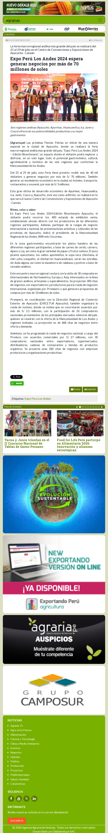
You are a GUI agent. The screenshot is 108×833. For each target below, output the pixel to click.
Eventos (15, 748)
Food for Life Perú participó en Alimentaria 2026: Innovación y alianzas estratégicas (78, 445)
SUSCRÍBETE (16, 820)
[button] (80, 407)
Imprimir (90, 389)
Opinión (15, 757)
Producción (17, 765)
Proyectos (16, 770)
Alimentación (18, 734)
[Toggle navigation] (100, 20)
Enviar (75, 389)
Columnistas (17, 783)
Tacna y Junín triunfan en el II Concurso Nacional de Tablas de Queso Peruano (27, 443)
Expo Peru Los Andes (38, 398)
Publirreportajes (20, 774)
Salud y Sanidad (19, 779)
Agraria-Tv (16, 725)
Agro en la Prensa (20, 730)
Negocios (16, 752)
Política (14, 761)
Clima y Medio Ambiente (24, 743)
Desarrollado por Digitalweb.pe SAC (54, 831)
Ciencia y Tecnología (22, 739)
